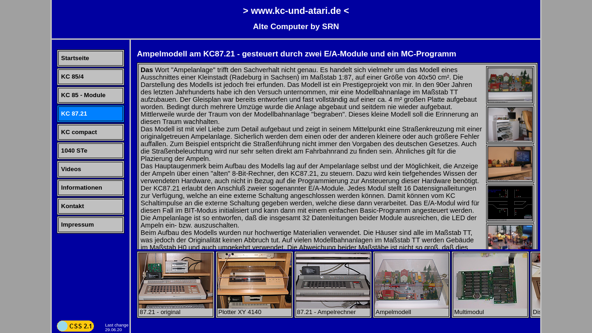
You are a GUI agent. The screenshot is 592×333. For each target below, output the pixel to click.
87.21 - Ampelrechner (333, 309)
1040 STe (74, 150)
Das (147, 70)
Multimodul (490, 309)
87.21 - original (176, 309)
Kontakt (72, 206)
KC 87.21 (74, 113)
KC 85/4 (72, 76)
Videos (71, 169)
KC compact (79, 132)
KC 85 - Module (83, 95)
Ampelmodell (412, 309)
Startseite (75, 58)
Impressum (77, 224)
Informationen (81, 187)
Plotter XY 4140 (254, 309)
